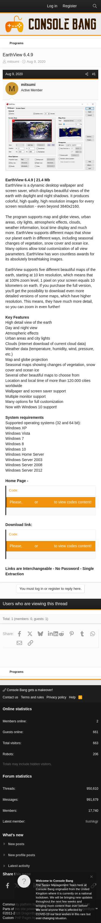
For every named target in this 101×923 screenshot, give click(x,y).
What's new (13, 835)
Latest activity (19, 866)
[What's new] (84, 6)
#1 (94, 74)
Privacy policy (56, 697)
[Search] (95, 6)
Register (46, 502)
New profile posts (21, 855)
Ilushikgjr (92, 821)
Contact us (10, 697)
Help (72, 697)
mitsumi (13, 62)
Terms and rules (32, 697)
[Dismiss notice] (91, 877)
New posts (16, 844)
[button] (7, 6)
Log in (29, 502)
